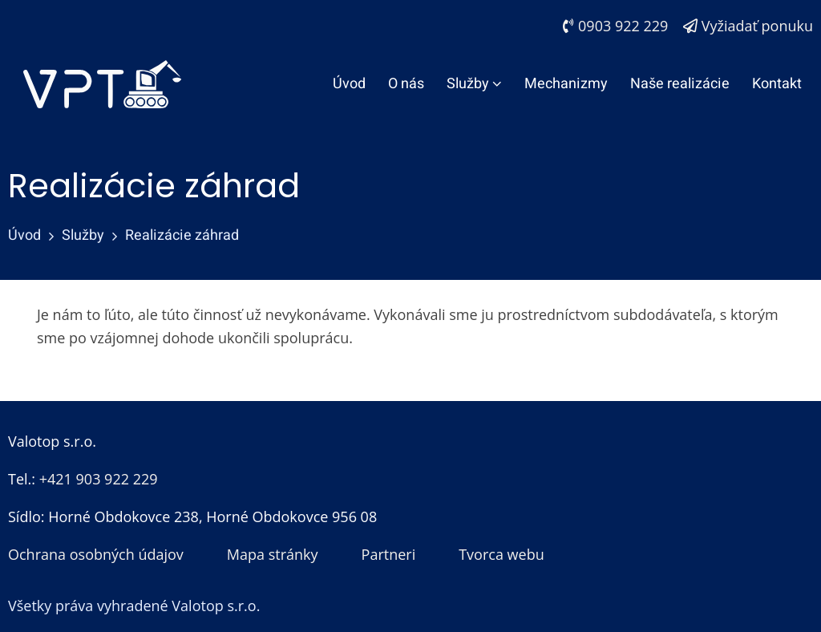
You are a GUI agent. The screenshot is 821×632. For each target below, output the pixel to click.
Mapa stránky (272, 554)
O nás (406, 84)
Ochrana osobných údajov (96, 554)
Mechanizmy (566, 84)
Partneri (389, 554)
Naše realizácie (680, 84)
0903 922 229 (615, 25)
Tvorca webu (501, 554)
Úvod (349, 84)
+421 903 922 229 (98, 478)
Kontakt (777, 84)
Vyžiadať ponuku (748, 25)
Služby (474, 84)
